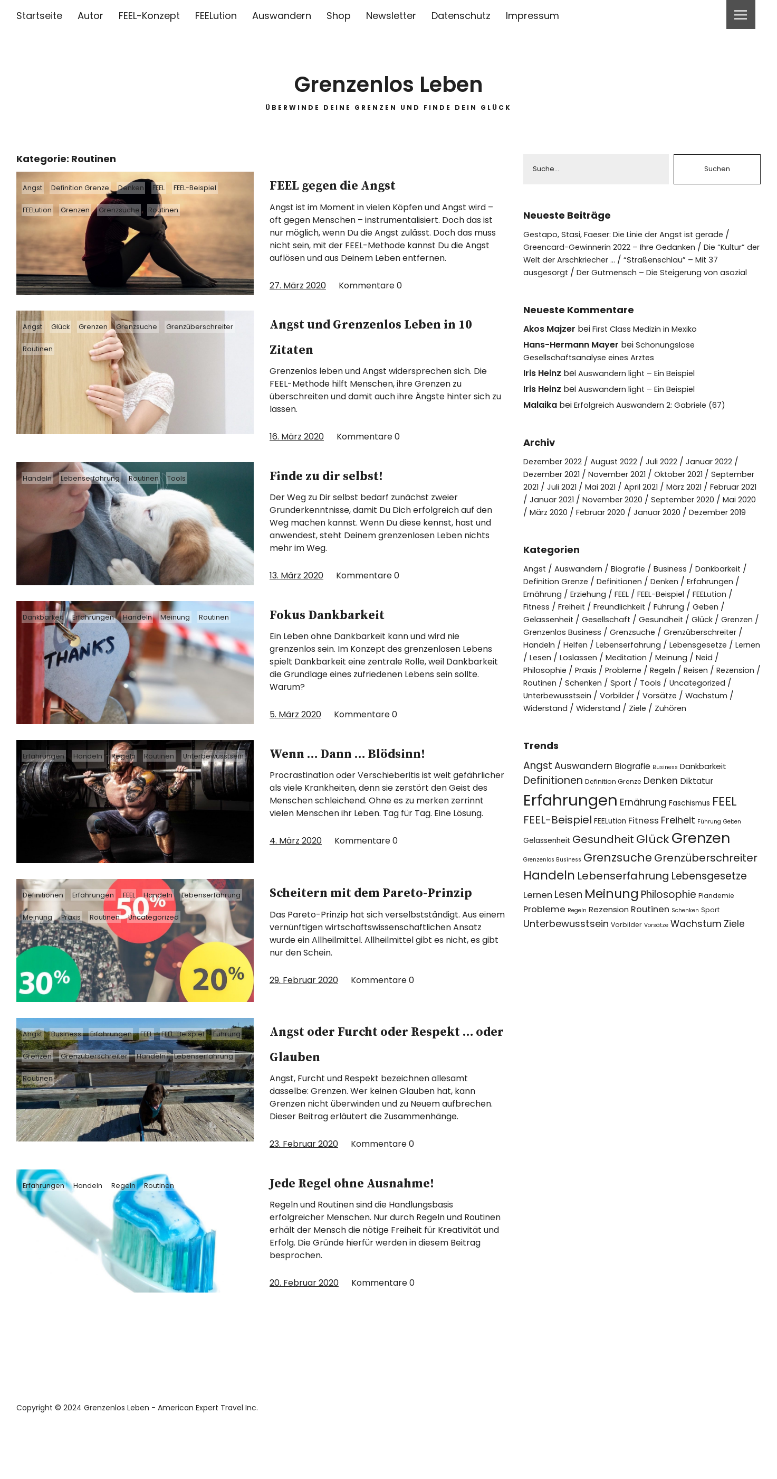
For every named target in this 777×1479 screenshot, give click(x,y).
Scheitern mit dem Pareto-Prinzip (356, 916)
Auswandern (281, 15)
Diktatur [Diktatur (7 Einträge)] (696, 821)
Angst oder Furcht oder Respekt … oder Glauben (383, 1067)
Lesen (723, 684)
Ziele (645, 747)
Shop (339, 15)
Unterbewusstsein (58, 778)
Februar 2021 (575, 513)
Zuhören (681, 747)
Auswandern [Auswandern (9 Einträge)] (583, 805)
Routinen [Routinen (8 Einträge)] (650, 948)
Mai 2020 (620, 526)
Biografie (634, 595)
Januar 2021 (634, 513)
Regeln (139, 756)
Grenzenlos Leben (388, 79)
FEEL (184, 187)
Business (75, 1058)
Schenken (588, 722)
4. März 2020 (296, 866)
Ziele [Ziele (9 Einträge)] (734, 963)
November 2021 (627, 488)
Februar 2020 (725, 526)
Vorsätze (672, 734)
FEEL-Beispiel (226, 187)
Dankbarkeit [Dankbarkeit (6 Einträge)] (703, 805)
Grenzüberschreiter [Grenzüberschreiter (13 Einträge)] (705, 897)
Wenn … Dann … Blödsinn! (346, 765)
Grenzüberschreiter (61, 348)
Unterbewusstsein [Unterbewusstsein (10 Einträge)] (566, 962)
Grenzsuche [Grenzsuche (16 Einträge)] (617, 896)
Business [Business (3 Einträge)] (665, 806)
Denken (150, 187)
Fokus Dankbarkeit (358, 613)
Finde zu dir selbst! (357, 474)
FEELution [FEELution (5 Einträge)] (610, 860)
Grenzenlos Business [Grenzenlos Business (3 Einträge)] (552, 899)
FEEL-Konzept (149, 15)
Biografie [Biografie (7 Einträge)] (632, 805)
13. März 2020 (296, 575)
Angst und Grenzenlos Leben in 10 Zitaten (372, 335)
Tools (199, 478)
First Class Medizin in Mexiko (649, 342)
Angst (36, 187)
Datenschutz (461, 15)
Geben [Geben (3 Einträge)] (732, 861)
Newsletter (391, 15)
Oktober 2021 (695, 488)
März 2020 (668, 526)
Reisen (655, 709)
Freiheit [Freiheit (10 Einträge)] (678, 859)
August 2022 (623, 475)
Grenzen (87, 209)
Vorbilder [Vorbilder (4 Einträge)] (626, 963)
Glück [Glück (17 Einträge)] (652, 878)
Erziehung (601, 620)
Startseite (39, 15)
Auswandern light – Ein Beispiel (641, 387)
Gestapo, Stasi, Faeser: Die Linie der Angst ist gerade (630, 235)
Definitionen (48, 907)
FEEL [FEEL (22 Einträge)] (724, 840)
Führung (41, 1080)
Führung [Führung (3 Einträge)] (709, 861)
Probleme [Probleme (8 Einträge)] (544, 948)
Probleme (576, 709)
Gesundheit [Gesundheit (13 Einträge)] (603, 878)
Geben (730, 633)
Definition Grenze (91, 187)
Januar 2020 (548, 538)
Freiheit (582, 633)
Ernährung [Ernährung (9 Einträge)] (643, 841)
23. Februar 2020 (304, 1168)
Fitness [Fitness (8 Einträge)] (643, 860)
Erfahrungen (105, 617)
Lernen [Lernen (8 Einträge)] (537, 935)
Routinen (188, 209)
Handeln (41, 478)
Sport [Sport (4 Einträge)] (710, 948)
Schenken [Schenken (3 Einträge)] (685, 949)
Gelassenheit (550, 646)
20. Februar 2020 (304, 1332)
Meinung (199, 617)
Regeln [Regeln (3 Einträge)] (577, 949)
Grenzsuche (138, 209)
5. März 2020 (295, 714)
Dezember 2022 (556, 475)
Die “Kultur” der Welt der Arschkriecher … (629, 254)
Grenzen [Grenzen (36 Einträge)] (701, 877)
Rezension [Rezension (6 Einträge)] (609, 948)
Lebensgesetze (634, 684)
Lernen (688, 684)
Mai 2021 (657, 500)
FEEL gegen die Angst (369, 183)
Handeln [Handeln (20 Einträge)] (549, 914)
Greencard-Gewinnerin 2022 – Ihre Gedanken (618, 248)
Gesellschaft (612, 646)
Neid (676, 696)
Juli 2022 (673, 475)
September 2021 (557, 500)
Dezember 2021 (555, 488)
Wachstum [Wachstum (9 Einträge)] (696, 963)
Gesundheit (671, 646)
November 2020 (700, 513)
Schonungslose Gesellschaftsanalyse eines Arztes (610, 364)
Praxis (156, 929)
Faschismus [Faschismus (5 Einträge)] (689, 842)
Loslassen (543, 696)
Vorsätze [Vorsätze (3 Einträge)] (656, 964)
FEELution (216, 15)
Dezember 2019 (615, 538)
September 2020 (558, 526)
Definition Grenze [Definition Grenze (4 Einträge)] (613, 821)
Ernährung (551, 620)
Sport (629, 722)
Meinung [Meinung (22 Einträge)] (611, 933)
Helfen (670, 671)
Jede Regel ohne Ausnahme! (343, 1218)
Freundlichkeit (636, 633)
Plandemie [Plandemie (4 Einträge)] (716, 935)
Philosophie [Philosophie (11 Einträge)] (668, 934)
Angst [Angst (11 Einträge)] (537, 805)
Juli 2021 (615, 500)
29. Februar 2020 (304, 1017)
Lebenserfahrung (100, 478)
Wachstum (722, 734)
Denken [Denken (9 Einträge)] (661, 820)
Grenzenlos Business (610, 658)
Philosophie (717, 696)
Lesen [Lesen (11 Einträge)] (568, 934)
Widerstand (547, 747)
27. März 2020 (298, 285)
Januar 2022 (724, 475)
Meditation (593, 696)
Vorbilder (626, 734)
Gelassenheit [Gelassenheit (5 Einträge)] (546, 880)
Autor (90, 15)
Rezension (699, 709)
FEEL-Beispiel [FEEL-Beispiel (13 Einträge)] (557, 858)
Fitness (544, 633)
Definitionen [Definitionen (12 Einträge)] (553, 820)
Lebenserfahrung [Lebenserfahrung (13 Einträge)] (623, 914)
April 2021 (702, 500)
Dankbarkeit (48, 617)
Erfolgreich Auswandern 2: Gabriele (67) (657, 419)
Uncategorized (53, 951)
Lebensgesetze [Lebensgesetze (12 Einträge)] (709, 915)
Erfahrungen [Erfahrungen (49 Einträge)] (570, 839)
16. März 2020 (297, 436)
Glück (70, 326)
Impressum (532, 15)
